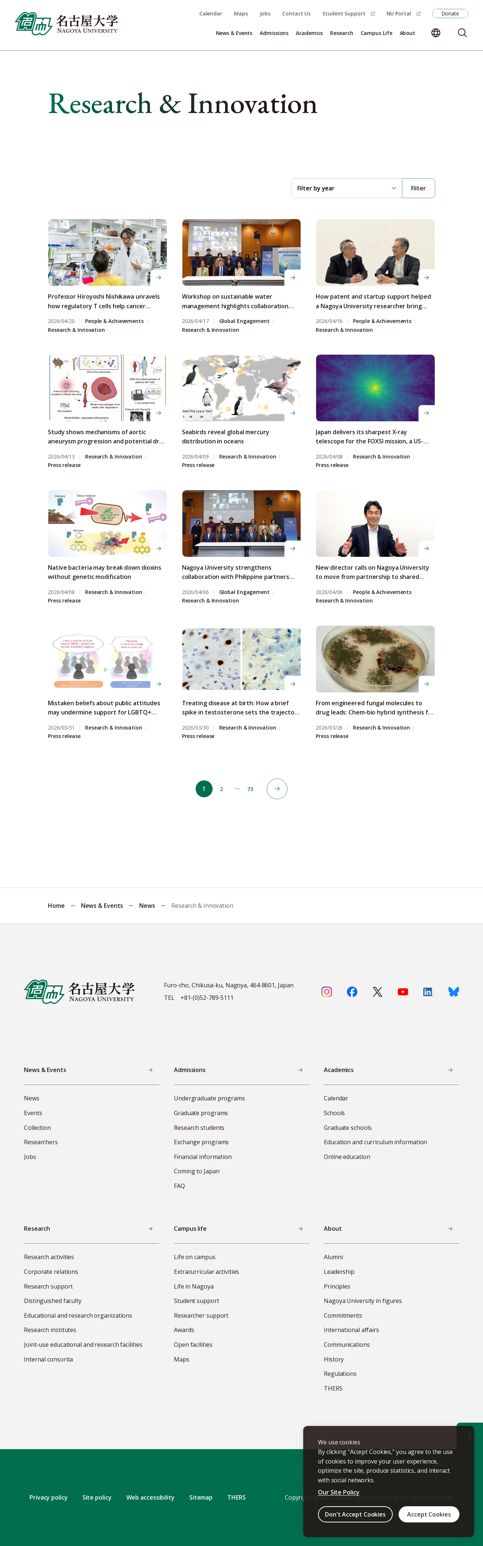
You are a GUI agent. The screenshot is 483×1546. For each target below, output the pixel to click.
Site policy (97, 1497)
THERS (236, 1497)
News (147, 906)
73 (253, 789)
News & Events (102, 906)
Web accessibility (150, 1497)
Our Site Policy (339, 1492)
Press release (64, 465)
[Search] (462, 33)
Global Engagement (244, 321)
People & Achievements (114, 321)
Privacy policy (48, 1497)
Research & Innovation (76, 330)
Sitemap (201, 1497)
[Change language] (436, 33)
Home (56, 906)
